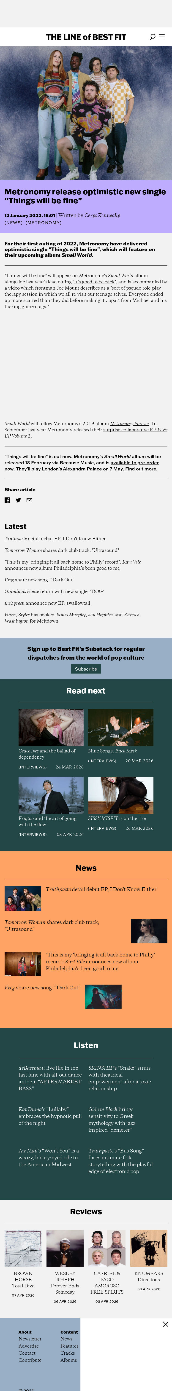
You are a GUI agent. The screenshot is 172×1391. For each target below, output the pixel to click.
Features (69, 1346)
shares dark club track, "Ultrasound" (62, 551)
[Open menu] (162, 36)
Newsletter (30, 1339)
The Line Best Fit (86, 37)
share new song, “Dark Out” (39, 580)
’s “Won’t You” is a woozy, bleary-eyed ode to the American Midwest (49, 1158)
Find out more (140, 469)
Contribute (30, 1360)
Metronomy (94, 243)
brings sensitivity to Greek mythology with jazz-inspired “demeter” (112, 1120)
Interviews (32, 767)
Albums (68, 1360)
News (13, 222)
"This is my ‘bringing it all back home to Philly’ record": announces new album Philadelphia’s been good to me (73, 565)
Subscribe (86, 669)
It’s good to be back (94, 282)
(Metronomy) (44, 223)
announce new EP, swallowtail (47, 603)
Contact (27, 1353)
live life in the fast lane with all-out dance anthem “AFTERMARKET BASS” (50, 1078)
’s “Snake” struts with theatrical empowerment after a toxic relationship (119, 1078)
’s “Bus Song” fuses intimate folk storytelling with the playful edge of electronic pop (120, 1161)
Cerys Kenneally (102, 215)
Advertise (29, 1346)
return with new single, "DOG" (54, 592)
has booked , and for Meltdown (72, 618)
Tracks (67, 1353)
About (25, 1332)
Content (69, 1332)
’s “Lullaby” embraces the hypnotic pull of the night (50, 1116)
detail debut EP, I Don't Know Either (55, 539)
